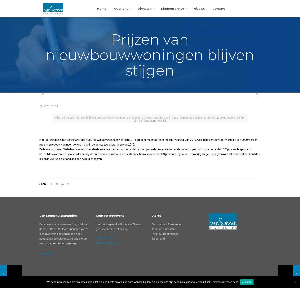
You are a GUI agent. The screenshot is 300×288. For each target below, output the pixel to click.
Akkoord (247, 282)
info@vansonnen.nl (107, 242)
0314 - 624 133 (105, 237)
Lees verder (46, 253)
